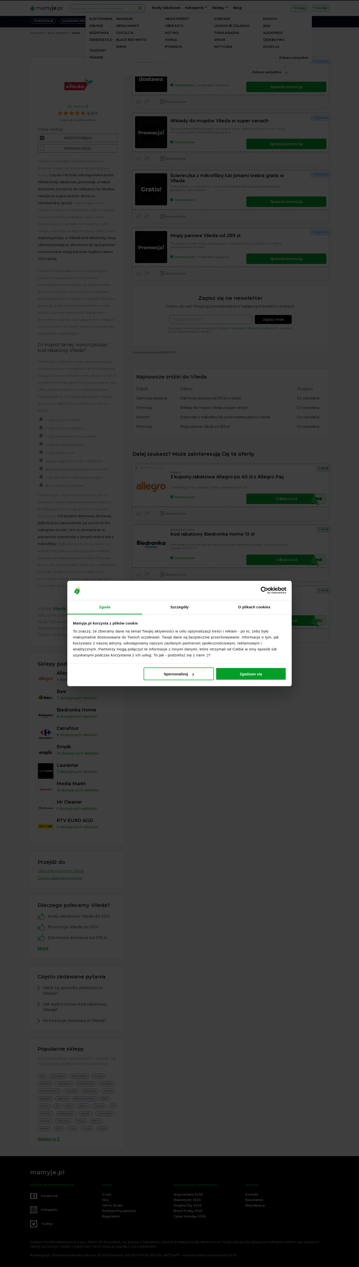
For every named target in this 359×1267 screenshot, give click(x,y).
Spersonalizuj (179, 674)
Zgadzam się (251, 674)
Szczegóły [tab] (179, 607)
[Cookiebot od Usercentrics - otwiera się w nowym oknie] (264, 590)
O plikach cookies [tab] (254, 607)
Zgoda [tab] (104, 607)
